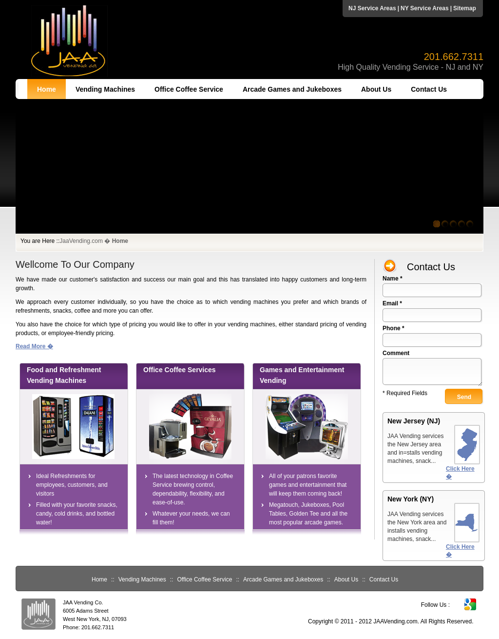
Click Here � (460, 472)
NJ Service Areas (372, 8)
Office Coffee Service (188, 89)
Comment (396, 353)
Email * (392, 303)
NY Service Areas (425, 8)
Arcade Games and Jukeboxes (292, 89)
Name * (393, 278)
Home (46, 89)
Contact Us (429, 89)
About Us (376, 89)
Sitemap (464, 8)
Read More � (34, 346)
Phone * (393, 328)
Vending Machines (105, 89)
